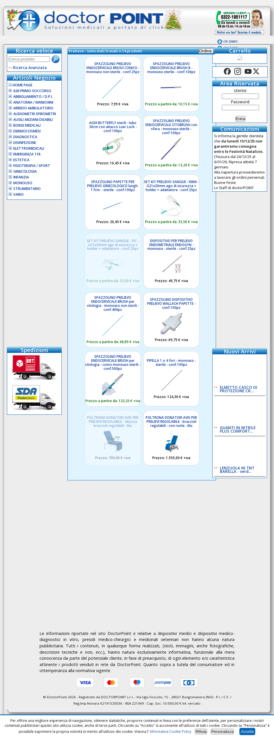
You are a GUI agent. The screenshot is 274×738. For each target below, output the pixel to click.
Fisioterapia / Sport (31, 165)
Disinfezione (24, 142)
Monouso (22, 182)
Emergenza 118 (26, 154)
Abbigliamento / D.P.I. (33, 96)
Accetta (247, 731)
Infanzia (21, 177)
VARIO (18, 194)
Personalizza (222, 731)
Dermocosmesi (27, 131)
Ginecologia (25, 171)
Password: (240, 101)
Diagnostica (25, 136)
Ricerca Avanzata (30, 67)
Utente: (240, 90)
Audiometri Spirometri (34, 113)
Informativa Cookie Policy (170, 731)
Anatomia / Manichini (33, 102)
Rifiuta (201, 731)
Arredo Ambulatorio (33, 108)
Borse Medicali (27, 125)
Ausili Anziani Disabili (33, 119)
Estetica (21, 159)
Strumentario (27, 188)
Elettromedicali (28, 148)
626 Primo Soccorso (32, 90)
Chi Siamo (230, 41)
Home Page (20, 85)
